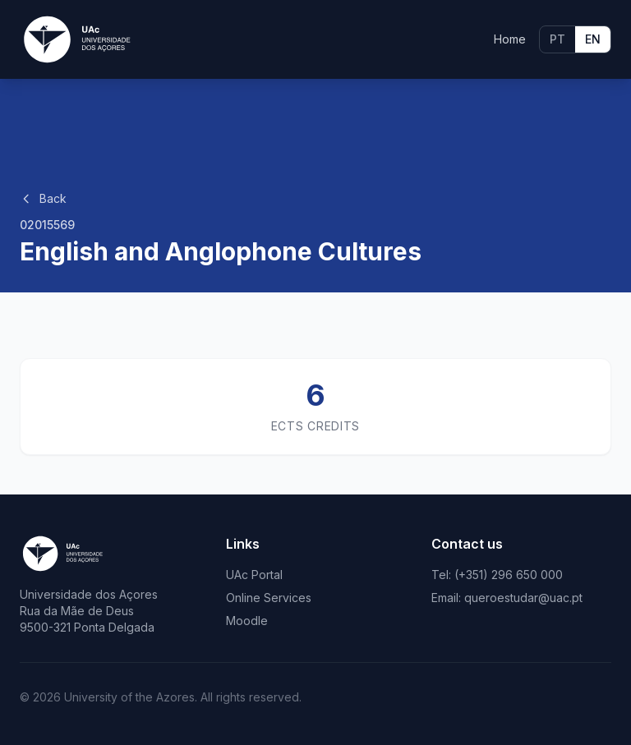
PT (557, 39)
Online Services (268, 598)
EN (593, 39)
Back (43, 198)
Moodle (247, 621)
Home (510, 39)
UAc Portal (254, 575)
